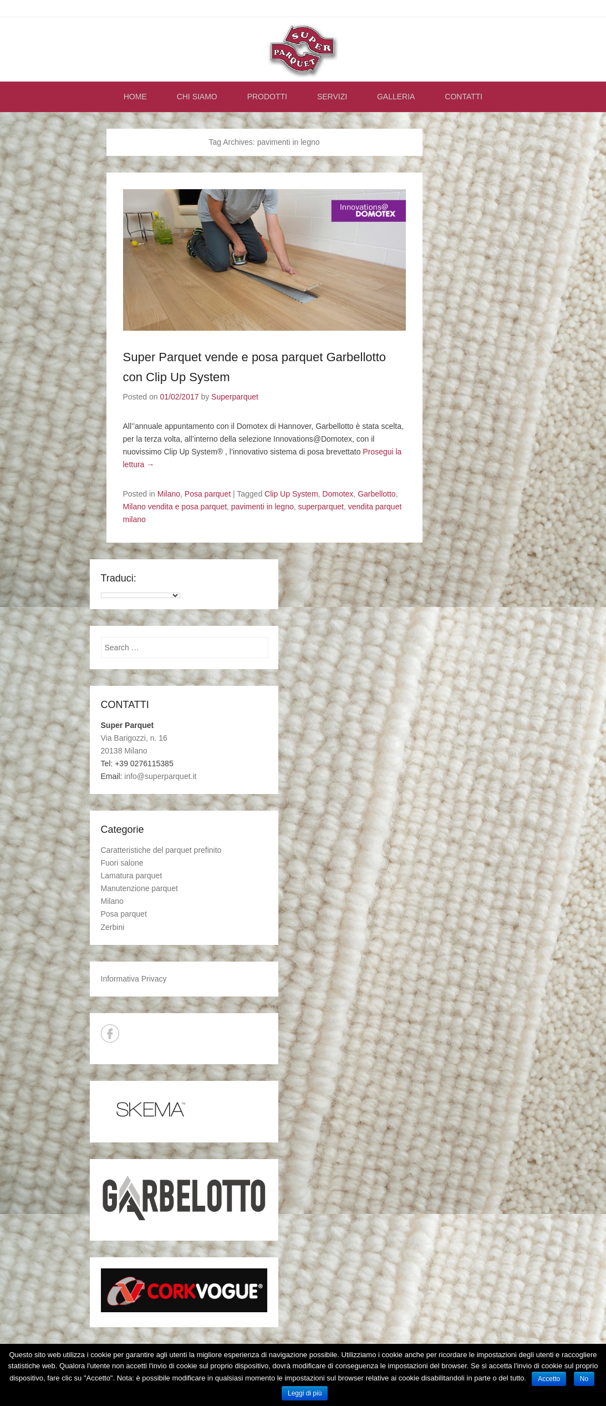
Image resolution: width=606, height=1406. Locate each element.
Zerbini (113, 927)
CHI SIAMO (197, 96)
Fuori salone (122, 862)
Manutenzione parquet (139, 888)
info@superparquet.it (160, 776)
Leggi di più (305, 1393)
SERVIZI (332, 96)
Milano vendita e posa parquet (175, 506)
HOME (135, 96)
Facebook (110, 1033)
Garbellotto (376, 493)
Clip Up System (291, 493)
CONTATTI (463, 96)
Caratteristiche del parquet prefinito (161, 850)
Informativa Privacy (134, 978)
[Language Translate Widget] (140, 595)
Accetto (549, 1379)
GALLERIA (396, 96)
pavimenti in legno (262, 506)
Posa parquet (208, 493)
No (584, 1379)
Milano (168, 493)
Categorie (122, 829)
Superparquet (234, 396)
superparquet (321, 506)
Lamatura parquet (131, 875)
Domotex (337, 493)
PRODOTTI (267, 96)
